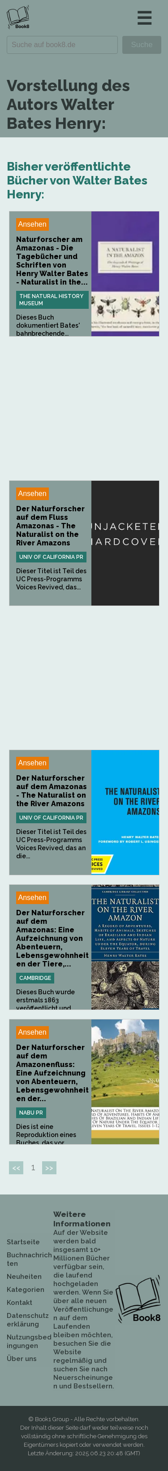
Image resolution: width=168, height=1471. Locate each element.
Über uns (22, 1359)
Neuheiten (24, 1277)
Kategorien (25, 1290)
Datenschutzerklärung (28, 1320)
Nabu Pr (31, 1113)
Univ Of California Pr (51, 557)
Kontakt (19, 1303)
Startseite (23, 1242)
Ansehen (32, 224)
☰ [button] (144, 18)
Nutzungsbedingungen (29, 1341)
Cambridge (35, 978)
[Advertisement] (84, 408)
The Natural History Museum (51, 300)
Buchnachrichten (29, 1259)
